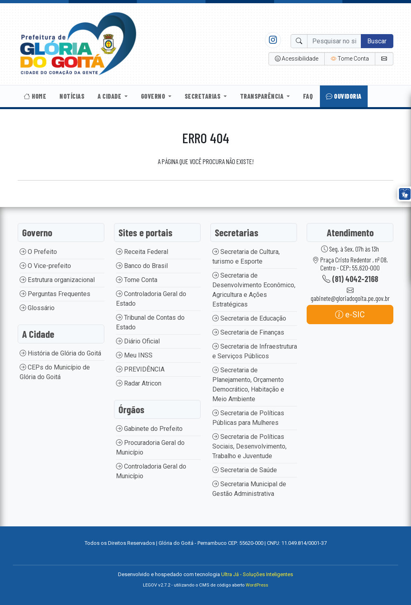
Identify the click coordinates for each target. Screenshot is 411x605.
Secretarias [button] (203, 96)
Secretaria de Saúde (244, 470)
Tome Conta (136, 280)
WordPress (257, 585)
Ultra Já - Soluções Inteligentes (257, 574)
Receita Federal (142, 252)
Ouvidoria (344, 96)
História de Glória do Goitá (60, 353)
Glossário (37, 308)
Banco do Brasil (142, 266)
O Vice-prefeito (45, 266)
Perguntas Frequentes (55, 294)
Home (35, 96)
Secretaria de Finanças (248, 332)
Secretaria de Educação (249, 318)
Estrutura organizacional (57, 280)
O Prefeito (38, 252)
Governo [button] (154, 96)
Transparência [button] (262, 96)
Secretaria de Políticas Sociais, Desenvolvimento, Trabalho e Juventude (249, 446)
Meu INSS (134, 355)
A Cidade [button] (110, 96)
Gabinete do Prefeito (149, 428)
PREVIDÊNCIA (140, 369)
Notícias (71, 96)
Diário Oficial (138, 341)
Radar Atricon (138, 383)
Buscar (377, 41)
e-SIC (350, 314)
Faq (308, 96)
